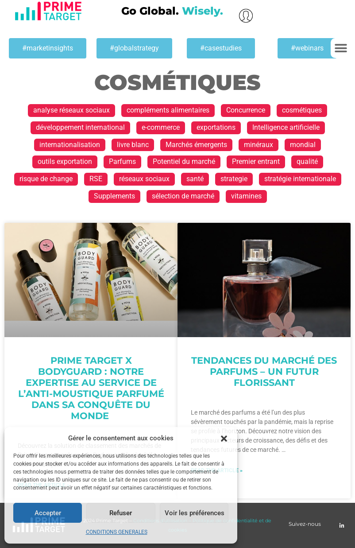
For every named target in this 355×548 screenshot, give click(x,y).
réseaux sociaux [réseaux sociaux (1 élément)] (144, 179)
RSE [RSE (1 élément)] (95, 179)
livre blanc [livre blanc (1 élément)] (133, 144)
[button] (224, 438)
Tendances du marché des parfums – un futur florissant (264, 371)
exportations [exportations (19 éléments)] (216, 127)
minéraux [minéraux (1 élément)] (258, 144)
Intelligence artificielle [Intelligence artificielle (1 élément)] (286, 127)
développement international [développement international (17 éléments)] (80, 127)
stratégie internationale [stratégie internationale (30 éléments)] (300, 179)
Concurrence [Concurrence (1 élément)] (245, 110)
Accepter (48, 513)
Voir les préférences (194, 513)
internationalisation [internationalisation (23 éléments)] (69, 144)
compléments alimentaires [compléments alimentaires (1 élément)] (168, 110)
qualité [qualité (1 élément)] (307, 161)
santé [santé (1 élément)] (195, 179)
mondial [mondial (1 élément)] (303, 144)
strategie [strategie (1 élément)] (233, 179)
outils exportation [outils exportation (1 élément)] (65, 161)
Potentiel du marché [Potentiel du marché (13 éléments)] (184, 161)
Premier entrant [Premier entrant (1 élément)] (256, 161)
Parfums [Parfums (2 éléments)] (122, 161)
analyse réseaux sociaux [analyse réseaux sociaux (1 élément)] (71, 110)
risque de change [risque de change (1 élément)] (46, 179)
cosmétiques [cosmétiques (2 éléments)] (302, 110)
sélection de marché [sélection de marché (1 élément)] (183, 196)
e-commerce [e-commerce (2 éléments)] (161, 127)
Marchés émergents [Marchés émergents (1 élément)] (196, 144)
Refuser (120, 513)
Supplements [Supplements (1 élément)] (114, 196)
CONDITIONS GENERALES (116, 532)
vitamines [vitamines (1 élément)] (246, 196)
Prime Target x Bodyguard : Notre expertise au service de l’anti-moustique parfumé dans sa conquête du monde (91, 388)
